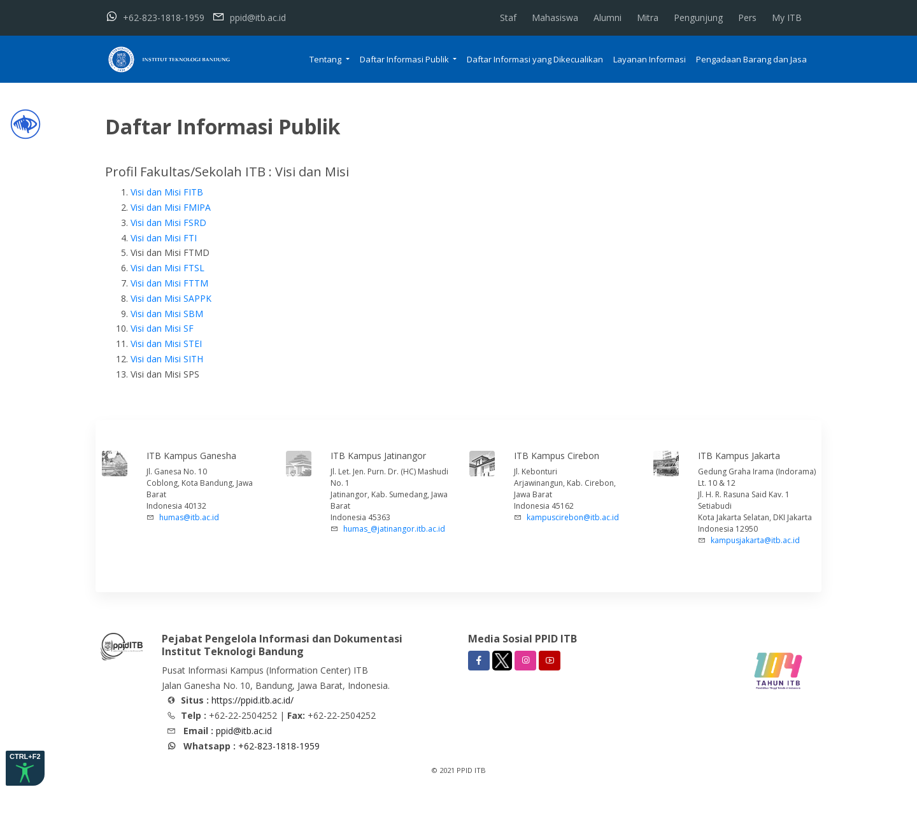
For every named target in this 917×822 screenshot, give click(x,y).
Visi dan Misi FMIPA (171, 207)
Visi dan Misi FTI (164, 238)
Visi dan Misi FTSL (167, 268)
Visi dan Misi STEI (166, 343)
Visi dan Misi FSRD (168, 222)
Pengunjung (698, 17)
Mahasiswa (555, 17)
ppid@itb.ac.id (258, 17)
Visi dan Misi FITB (167, 192)
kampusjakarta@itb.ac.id (755, 540)
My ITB (787, 17)
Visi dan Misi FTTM (169, 283)
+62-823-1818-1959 (163, 17)
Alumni (608, 17)
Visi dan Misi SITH (167, 359)
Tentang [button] (326, 59)
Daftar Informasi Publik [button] (405, 59)
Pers (747, 17)
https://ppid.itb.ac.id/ (252, 700)
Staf (508, 17)
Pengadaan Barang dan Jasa (751, 59)
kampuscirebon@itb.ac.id (573, 517)
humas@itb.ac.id (189, 517)
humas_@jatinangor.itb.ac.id (394, 528)
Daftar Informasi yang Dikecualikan (535, 59)
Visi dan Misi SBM (167, 314)
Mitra (647, 17)
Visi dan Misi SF (162, 328)
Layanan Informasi (649, 59)
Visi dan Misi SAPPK (171, 298)
